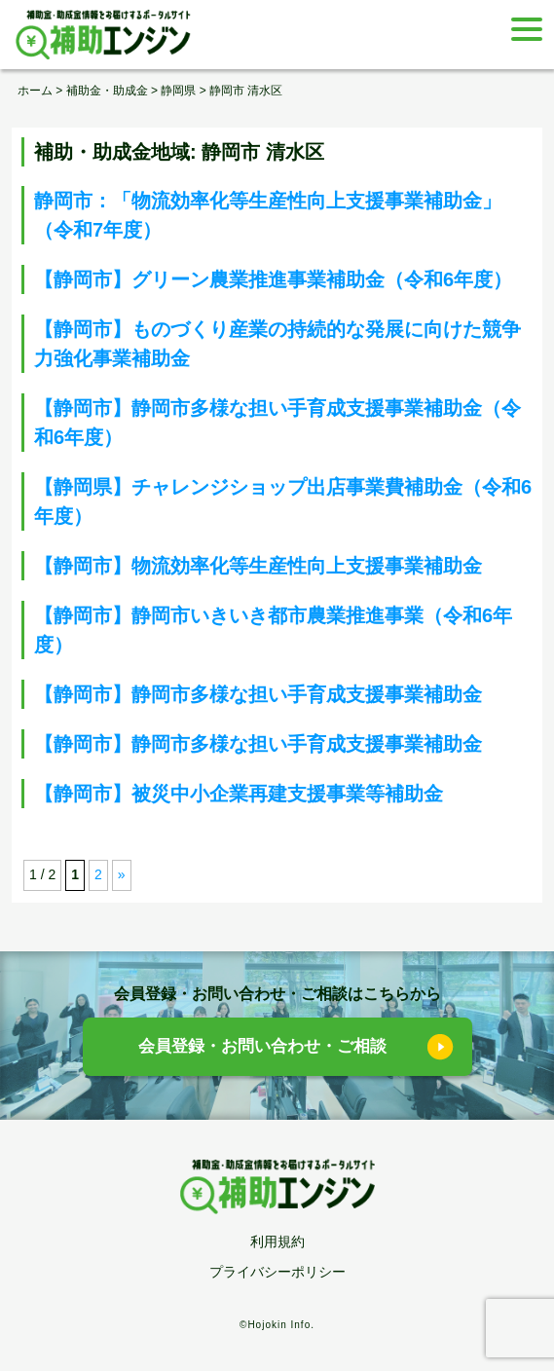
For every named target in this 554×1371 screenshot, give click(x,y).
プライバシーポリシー (277, 1271)
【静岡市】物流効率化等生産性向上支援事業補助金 (258, 565)
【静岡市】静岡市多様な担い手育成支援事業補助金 (258, 694)
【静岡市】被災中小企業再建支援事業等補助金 (238, 793)
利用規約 (277, 1241)
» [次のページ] (122, 874)
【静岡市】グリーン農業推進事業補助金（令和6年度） (273, 279)
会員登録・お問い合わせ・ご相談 (262, 1046)
